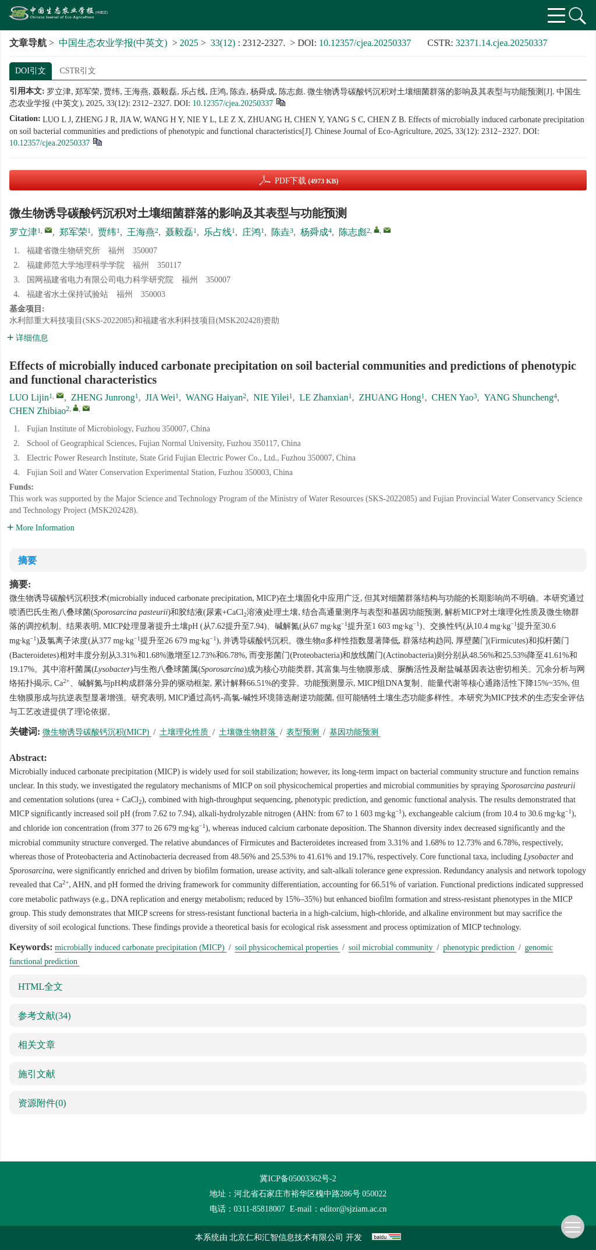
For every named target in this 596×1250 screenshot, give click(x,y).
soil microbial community (392, 947)
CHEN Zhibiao (37, 411)
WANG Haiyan (214, 397)
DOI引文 (30, 70)
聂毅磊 (179, 232)
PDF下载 (307, 180)
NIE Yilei (271, 397)
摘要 (27, 560)
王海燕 (141, 232)
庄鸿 (251, 232)
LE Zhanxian (323, 397)
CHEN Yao (453, 397)
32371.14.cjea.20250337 (502, 43)
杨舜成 (314, 232)
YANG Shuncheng (519, 397)
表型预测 (303, 732)
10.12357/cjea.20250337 (365, 43)
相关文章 (36, 1045)
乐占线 (218, 232)
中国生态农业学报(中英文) (113, 43)
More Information (40, 527)
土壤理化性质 (185, 732)
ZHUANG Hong (390, 397)
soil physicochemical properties (287, 947)
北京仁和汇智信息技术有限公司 (286, 1237)
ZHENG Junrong (103, 397)
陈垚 (280, 232)
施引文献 (36, 1074)
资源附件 (42, 1103)
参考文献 (44, 1016)
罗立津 (23, 232)
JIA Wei (160, 397)
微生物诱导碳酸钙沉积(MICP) (96, 732)
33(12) (224, 43)
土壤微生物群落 (248, 732)
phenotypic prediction (479, 947)
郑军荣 (73, 232)
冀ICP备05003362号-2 (298, 1178)
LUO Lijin (29, 397)
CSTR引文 (77, 70)
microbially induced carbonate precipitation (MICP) (140, 947)
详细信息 (27, 338)
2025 (189, 43)
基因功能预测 (355, 732)
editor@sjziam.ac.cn (353, 1209)
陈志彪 (353, 232)
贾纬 (107, 232)
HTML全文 (40, 986)
